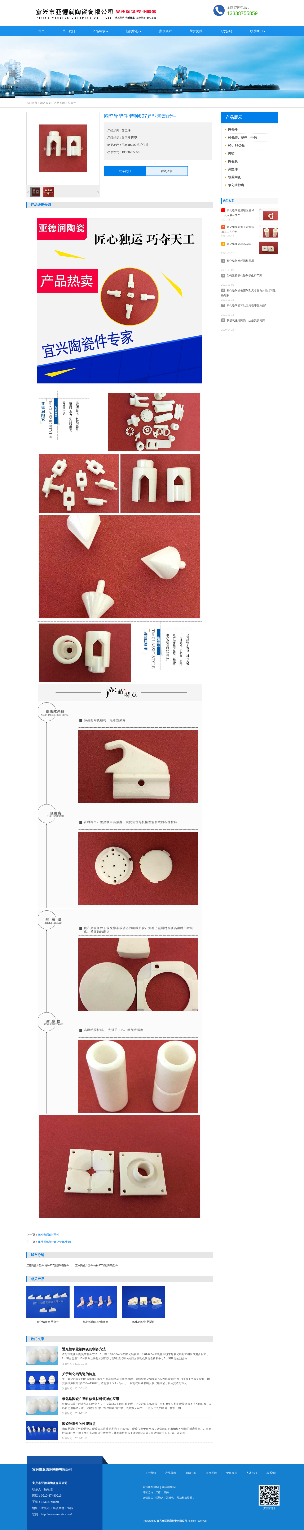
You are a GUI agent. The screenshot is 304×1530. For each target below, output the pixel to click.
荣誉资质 (196, 31)
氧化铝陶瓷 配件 (49, 1234)
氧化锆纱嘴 (236, 185)
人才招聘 (226, 31)
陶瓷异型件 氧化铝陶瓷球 (54, 1242)
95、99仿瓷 (236, 145)
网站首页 (45, 102)
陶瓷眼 (233, 161)
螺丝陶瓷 (234, 177)
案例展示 (165, 31)
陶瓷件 (233, 129)
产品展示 (100, 31)
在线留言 (167, 171)
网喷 (231, 153)
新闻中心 (133, 31)
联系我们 (258, 31)
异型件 (72, 102)
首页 (41, 31)
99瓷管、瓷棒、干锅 (242, 137)
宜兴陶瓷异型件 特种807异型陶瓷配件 (96, 1265)
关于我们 (68, 31)
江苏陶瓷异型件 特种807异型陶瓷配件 (47, 1265)
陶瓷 (134, 137)
